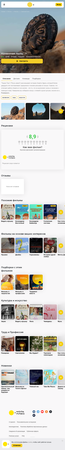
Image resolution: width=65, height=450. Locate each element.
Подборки (36, 79)
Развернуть (5, 93)
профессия (5, 97)
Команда (25, 79)
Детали (16, 79)
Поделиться (13, 69)
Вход (59, 4)
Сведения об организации (17, 431)
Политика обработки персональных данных (33, 426)
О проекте (12, 422)
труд (14, 97)
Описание (7, 79)
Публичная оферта (32, 431)
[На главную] (30, 4)
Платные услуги (14, 436)
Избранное (5, 69)
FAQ (23, 436)
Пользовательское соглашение (26, 422)
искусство (22, 97)
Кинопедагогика (14, 426)
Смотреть (23, 61)
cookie (30, 442)
